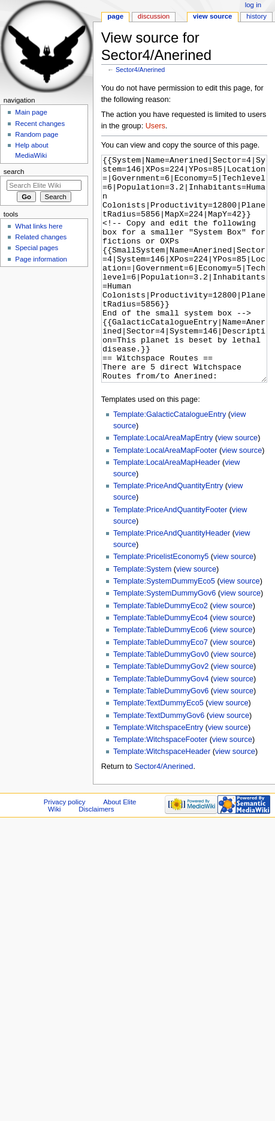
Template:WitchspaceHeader (161, 796)
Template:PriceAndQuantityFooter (170, 555)
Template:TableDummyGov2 (160, 711)
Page (115, 16)
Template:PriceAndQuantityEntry (168, 531)
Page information (41, 259)
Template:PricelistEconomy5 (160, 601)
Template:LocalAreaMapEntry (163, 483)
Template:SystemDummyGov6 (164, 638)
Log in (253, 4)
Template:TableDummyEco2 (160, 651)
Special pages (36, 247)
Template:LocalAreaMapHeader (166, 507)
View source (212, 16)
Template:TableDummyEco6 (160, 675)
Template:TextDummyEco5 (158, 748)
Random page (36, 134)
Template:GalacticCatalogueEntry (169, 459)
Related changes (41, 237)
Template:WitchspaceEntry (158, 772)
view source (237, 483)
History (256, 16)
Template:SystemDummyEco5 (164, 626)
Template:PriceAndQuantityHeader (171, 578)
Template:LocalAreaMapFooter (165, 495)
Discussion (154, 16)
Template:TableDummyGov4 (160, 724)
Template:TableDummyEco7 (160, 687)
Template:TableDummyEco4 (160, 663)
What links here (38, 226)
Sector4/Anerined (140, 69)
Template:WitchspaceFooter (160, 784)
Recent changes (40, 123)
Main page (31, 112)
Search (14, 171)
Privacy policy (65, 846)
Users (155, 126)
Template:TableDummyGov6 (160, 736)
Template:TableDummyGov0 (160, 699)
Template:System (142, 614)
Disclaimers (96, 854)
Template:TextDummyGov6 (158, 760)
